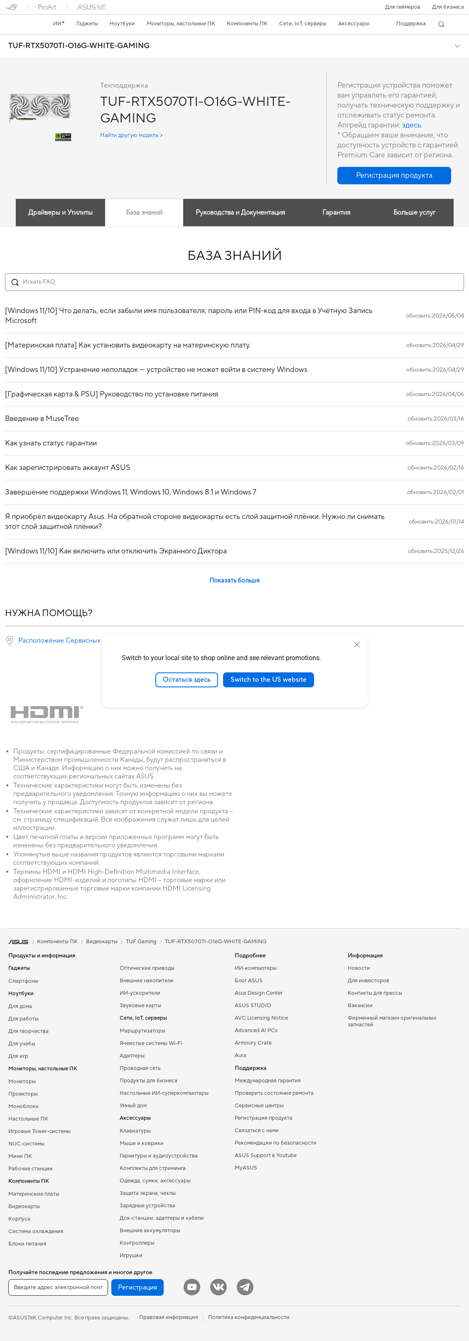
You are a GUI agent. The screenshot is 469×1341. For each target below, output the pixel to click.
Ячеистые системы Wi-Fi (151, 1043)
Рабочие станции (30, 1168)
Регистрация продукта (263, 1118)
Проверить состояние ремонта (274, 1093)
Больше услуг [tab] (414, 212)
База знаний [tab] (144, 212)
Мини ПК (20, 1156)
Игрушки (131, 1255)
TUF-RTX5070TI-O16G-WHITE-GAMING (79, 46)
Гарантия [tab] (336, 212)
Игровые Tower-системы (39, 1131)
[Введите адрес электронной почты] (58, 1287)
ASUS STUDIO (253, 1005)
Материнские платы (33, 1194)
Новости (359, 968)
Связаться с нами (257, 1130)
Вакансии (360, 1005)
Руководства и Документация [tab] (240, 212)
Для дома (20, 1006)
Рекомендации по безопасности (276, 1143)
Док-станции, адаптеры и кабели (162, 1218)
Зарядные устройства (147, 1205)
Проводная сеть (140, 1068)
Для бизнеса (448, 7)
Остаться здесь (187, 679)
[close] (357, 644)
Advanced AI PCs (256, 1030)
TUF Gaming (141, 941)
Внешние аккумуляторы (150, 1230)
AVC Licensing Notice (261, 1018)
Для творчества (28, 1031)
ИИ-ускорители (140, 993)
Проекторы (23, 1094)
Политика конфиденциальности (249, 1317)
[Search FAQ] (234, 282)
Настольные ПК (28, 1119)
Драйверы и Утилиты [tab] (60, 212)
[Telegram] (245, 1287)
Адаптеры (132, 1055)
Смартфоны (23, 981)
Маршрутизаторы (142, 1031)
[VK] (218, 1287)
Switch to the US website (269, 679)
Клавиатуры (135, 1131)
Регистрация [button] (137, 1287)
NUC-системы (26, 1143)
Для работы (23, 1019)
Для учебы (21, 1043)
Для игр (18, 1056)
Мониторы (22, 1081)
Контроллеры (137, 1243)
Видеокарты (24, 1206)
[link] (19, 24)
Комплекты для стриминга (153, 1168)
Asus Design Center (259, 993)
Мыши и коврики (142, 1143)
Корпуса (19, 1219)
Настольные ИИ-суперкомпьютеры (164, 1093)
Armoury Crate (253, 1043)
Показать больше (234, 581)
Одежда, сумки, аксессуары (155, 1180)
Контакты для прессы (375, 993)
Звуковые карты (140, 1005)
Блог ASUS (249, 980)
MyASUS (246, 1168)
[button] (402, 7)
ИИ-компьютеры (256, 968)
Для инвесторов (368, 980)
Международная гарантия (268, 1080)
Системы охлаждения (36, 1231)
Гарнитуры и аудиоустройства (159, 1156)
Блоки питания (27, 1244)
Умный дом (133, 1105)
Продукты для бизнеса (148, 1080)
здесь (411, 125)
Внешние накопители (147, 980)
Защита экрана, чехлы (148, 1193)
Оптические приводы (147, 968)
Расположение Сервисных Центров (73, 640)
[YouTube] (192, 1287)
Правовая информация (168, 1317)
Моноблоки (23, 1106)
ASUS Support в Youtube (266, 1155)
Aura (240, 1055)
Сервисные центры (259, 1105)
